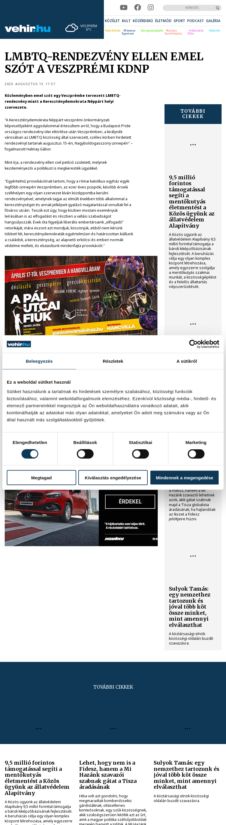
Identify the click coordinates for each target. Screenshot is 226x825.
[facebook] (137, 7)
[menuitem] (112, 20)
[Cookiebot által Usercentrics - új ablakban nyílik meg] (193, 344)
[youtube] (123, 7)
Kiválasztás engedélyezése (113, 477)
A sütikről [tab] (187, 361)
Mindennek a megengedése (184, 477)
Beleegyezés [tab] (39, 361)
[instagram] (151, 7)
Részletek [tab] (113, 361)
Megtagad (41, 477)
